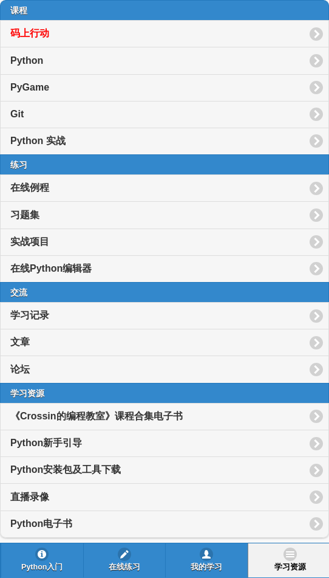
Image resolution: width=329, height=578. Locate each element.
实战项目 (29, 241)
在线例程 (29, 187)
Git (17, 114)
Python (26, 60)
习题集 (24, 215)
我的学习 (206, 567)
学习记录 (29, 315)
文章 (20, 342)
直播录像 (29, 497)
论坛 (20, 369)
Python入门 (42, 567)
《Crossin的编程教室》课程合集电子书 (96, 416)
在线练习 (124, 567)
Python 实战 (38, 141)
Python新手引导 (46, 443)
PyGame (29, 87)
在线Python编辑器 (51, 268)
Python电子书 (41, 523)
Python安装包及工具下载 (65, 469)
